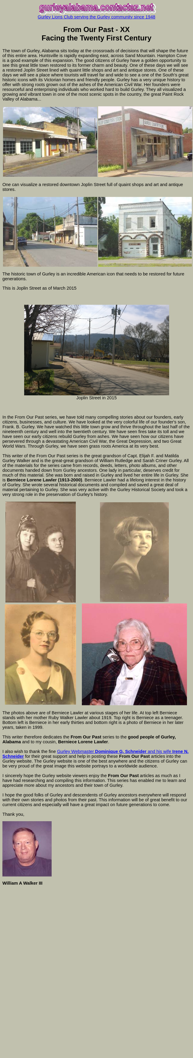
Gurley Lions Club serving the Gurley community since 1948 (96, 16)
